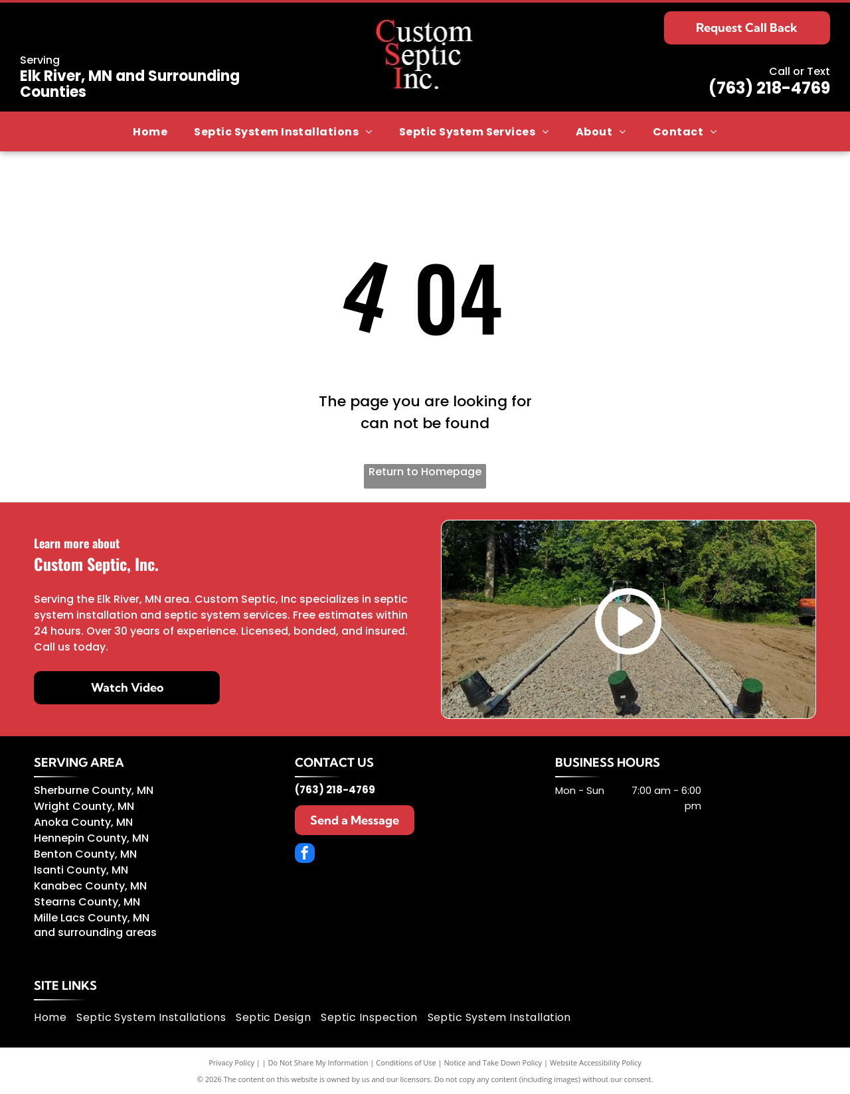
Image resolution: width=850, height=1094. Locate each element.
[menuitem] (150, 131)
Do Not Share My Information (318, 1062)
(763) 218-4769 (769, 88)
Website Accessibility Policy (595, 1062)
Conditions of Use (406, 1062)
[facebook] (305, 854)
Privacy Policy (231, 1062)
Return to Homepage (425, 471)
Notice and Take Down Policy (493, 1062)
